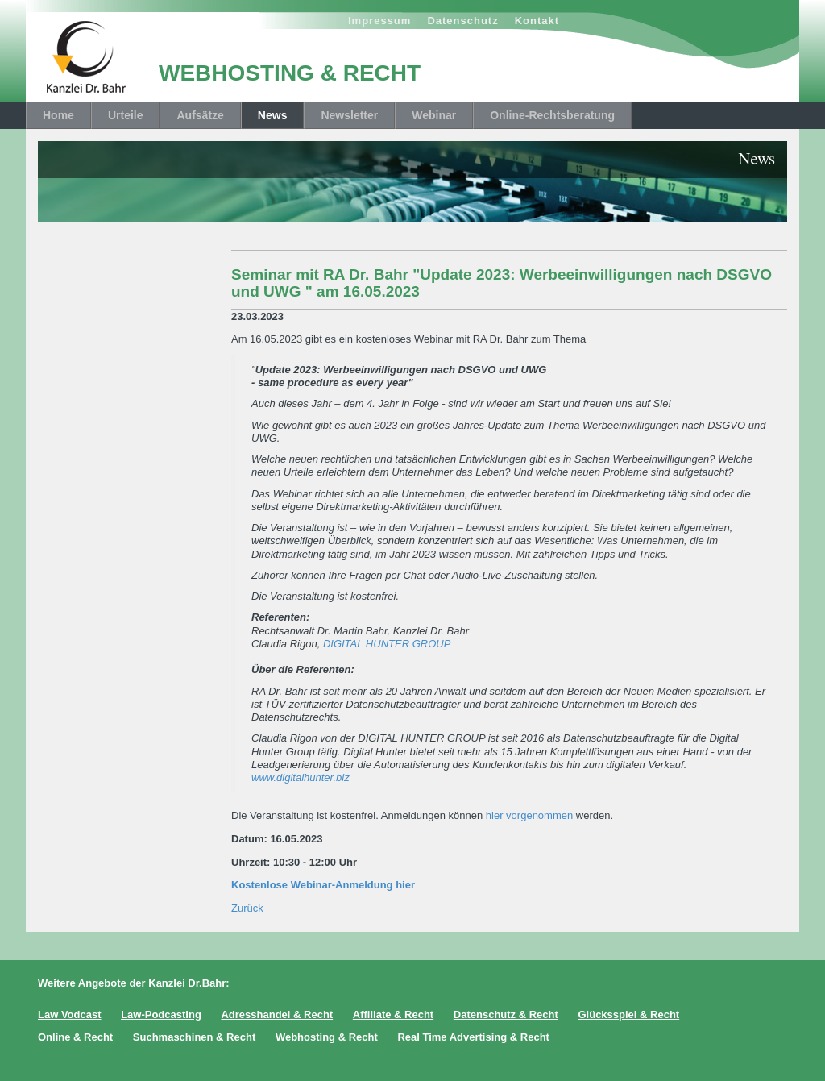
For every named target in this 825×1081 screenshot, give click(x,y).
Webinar (434, 115)
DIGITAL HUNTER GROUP (386, 644)
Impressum (379, 21)
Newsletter (349, 115)
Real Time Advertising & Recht (473, 1037)
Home (58, 115)
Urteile (125, 115)
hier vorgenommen (529, 815)
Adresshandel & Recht (277, 1014)
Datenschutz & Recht (506, 1014)
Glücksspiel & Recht (628, 1014)
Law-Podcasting (161, 1014)
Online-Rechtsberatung (552, 115)
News (273, 115)
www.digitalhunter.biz (300, 777)
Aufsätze (199, 115)
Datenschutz (462, 21)
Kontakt (537, 21)
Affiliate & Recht (393, 1014)
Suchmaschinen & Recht (194, 1037)
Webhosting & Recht (327, 1037)
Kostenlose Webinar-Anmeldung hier (323, 885)
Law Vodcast (70, 1014)
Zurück (247, 908)
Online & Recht (75, 1037)
